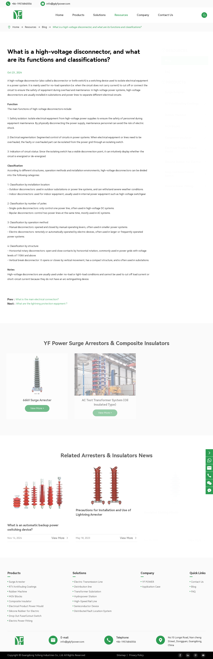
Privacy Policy (136, 655)
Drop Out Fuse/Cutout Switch (176, 174)
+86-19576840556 (22, 3)
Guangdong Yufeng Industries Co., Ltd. (42, 655)
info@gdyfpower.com (58, 3)
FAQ (164, 72)
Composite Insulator (175, 137)
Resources (121, 15)
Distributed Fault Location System (93, 611)
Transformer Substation (87, 591)
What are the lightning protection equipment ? (41, 302)
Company (143, 15)
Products (78, 15)
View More (60, 539)
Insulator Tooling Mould (161, 511)
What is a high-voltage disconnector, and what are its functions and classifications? (97, 27)
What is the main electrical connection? (37, 298)
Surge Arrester (172, 92)
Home (59, 15)
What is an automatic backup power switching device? (32, 529)
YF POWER (148, 581)
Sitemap (121, 655)
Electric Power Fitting (176, 186)
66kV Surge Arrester (35, 400)
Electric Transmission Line (88, 581)
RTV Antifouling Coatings (179, 103)
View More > (35, 408)
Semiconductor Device (86, 606)
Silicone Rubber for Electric (180, 161)
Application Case (151, 586)
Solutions (99, 15)
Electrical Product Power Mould (178, 149)
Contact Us (165, 15)
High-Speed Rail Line (85, 601)
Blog (44, 27)
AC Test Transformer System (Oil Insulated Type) (103, 402)
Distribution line (83, 586)
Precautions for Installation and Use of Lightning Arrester (103, 514)
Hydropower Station (85, 596)
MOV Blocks (169, 126)
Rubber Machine (172, 115)
